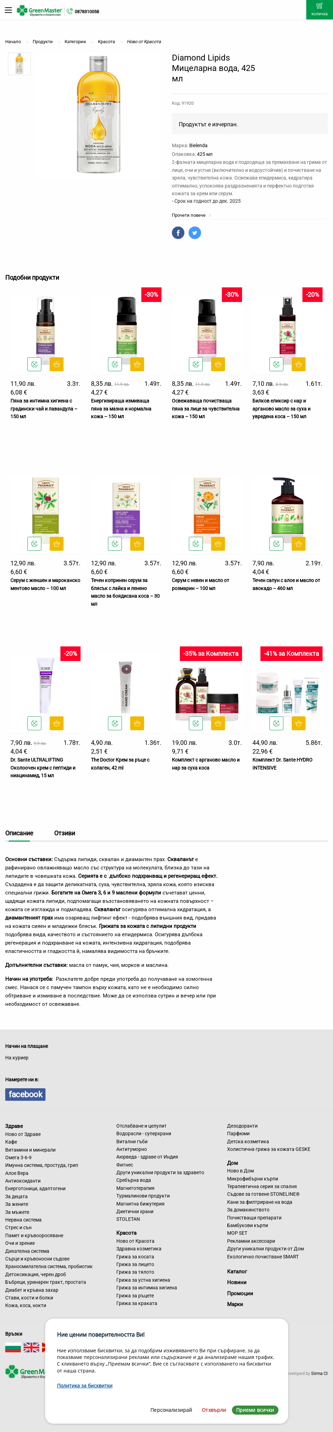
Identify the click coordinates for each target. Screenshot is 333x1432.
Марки (235, 1304)
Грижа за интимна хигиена (146, 1287)
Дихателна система (27, 1251)
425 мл (205, 154)
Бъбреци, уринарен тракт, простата (45, 1282)
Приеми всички (255, 1410)
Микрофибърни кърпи (252, 1179)
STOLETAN (128, 1219)
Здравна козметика (138, 1248)
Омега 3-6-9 (18, 1157)
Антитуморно (131, 1149)
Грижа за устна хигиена (143, 1280)
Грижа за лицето (135, 1264)
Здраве (14, 1126)
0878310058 (87, 11)
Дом (232, 1163)
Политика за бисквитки (85, 1385)
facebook (25, 1094)
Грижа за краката (136, 1303)
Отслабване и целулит (141, 1126)
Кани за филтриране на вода (259, 1202)
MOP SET (237, 1233)
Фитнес (124, 1165)
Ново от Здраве (23, 1134)
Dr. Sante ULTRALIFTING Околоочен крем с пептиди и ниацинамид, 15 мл (42, 767)
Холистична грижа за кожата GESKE (268, 1149)
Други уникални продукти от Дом (265, 1248)
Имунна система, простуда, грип (41, 1165)
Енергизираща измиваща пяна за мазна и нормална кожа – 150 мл (121, 408)
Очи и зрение (20, 1243)
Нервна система (23, 1220)
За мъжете (17, 1212)
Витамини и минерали (30, 1150)
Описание (19, 833)
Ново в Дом (240, 1171)
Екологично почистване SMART (263, 1256)
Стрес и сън (18, 1227)
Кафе (11, 1142)
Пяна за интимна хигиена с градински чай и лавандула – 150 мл (43, 408)
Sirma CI (319, 1373)
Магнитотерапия (135, 1188)
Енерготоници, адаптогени (35, 1188)
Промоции (240, 1293)
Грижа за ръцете (135, 1295)
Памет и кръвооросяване (34, 1235)
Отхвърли (214, 1410)
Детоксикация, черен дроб (35, 1274)
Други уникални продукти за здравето (160, 1172)
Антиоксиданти (23, 1181)
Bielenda (198, 145)
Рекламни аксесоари (251, 1241)
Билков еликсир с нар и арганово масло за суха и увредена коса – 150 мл (281, 408)
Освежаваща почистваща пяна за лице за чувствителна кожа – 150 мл (206, 408)
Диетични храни (134, 1211)
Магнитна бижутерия (140, 1204)
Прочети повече (191, 215)
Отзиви (64, 833)
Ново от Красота (135, 1241)
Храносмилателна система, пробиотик (49, 1266)
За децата (16, 1196)
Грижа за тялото (135, 1272)
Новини (237, 1282)
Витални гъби (132, 1141)
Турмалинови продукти (143, 1196)
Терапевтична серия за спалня (262, 1186)
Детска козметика (248, 1141)
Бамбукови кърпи (247, 1225)
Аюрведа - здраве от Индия (147, 1157)
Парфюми (238, 1133)
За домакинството (248, 1209)
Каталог (237, 1271)
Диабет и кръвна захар (31, 1290)
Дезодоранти (242, 1126)
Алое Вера (16, 1173)
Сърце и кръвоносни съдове (37, 1259)
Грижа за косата (135, 1256)
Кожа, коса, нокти (25, 1305)
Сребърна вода (133, 1180)
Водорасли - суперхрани (143, 1133)
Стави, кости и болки (29, 1297)
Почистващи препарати (254, 1217)
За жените (16, 1204)
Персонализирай (171, 1410)
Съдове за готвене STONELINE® (263, 1194)
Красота (126, 1233)
